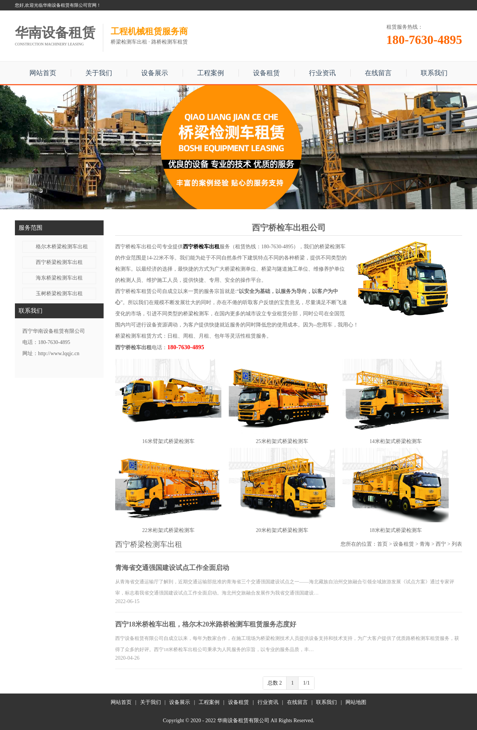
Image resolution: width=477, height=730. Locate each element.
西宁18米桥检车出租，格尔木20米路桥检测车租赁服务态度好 (205, 624)
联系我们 (434, 73)
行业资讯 (322, 73)
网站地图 (355, 702)
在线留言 (378, 73)
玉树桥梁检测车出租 (59, 293)
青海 (425, 544)
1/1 (306, 683)
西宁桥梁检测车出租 (59, 262)
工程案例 (210, 73)
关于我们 (98, 73)
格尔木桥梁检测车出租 (62, 246)
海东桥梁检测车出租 (59, 278)
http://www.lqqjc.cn (58, 353)
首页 (382, 544)
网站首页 (42, 73)
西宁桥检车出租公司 (138, 246)
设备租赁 (266, 73)
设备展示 (154, 73)
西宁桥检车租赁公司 (138, 291)
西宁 (441, 544)
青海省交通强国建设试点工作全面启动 (172, 567)
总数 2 (275, 683)
